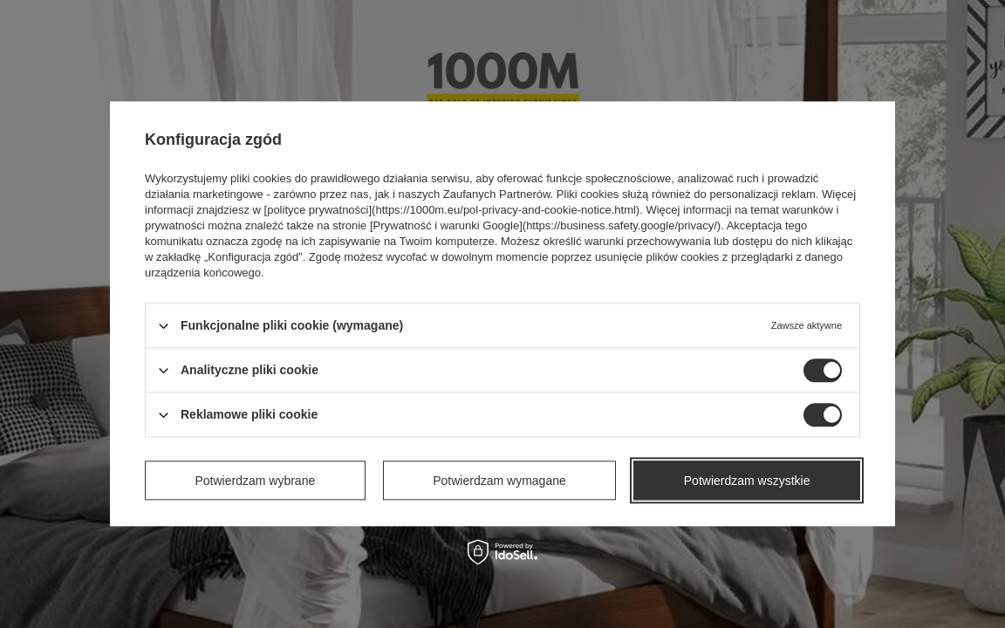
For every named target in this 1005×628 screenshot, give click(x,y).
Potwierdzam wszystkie (747, 481)
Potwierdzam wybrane (255, 481)
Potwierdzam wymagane (499, 481)
